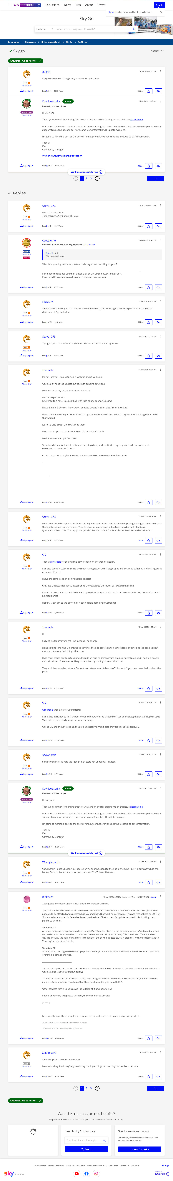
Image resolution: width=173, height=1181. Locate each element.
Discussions (52, 4)
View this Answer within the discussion (62, 155)
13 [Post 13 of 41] (47, 882)
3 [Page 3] (91, 178)
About (89, 4)
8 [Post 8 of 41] (46, 613)
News (67, 4)
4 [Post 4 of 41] (46, 322)
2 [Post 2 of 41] (46, 226)
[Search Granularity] (45, 29)
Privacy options (40, 1166)
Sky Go (87, 18)
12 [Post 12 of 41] (47, 166)
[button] (160, 71)
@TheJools (55, 561)
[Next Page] (97, 178)
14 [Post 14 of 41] (47, 1038)
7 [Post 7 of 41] (46, 540)
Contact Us (124, 1166)
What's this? (26, 86)
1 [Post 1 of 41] (46, 91)
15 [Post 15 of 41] (47, 1076)
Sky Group (135, 1166)
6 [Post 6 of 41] (46, 502)
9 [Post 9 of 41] (46, 688)
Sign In (159, 5)
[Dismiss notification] (161, 12)
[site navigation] (9, 5)
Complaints (113, 1166)
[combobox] (92, 29)
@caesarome (136, 119)
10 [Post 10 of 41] (47, 740)
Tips (78, 4)
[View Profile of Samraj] (153, 897)
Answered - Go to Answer (25, 60)
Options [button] (155, 50)
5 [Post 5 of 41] (46, 356)
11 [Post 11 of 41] (47, 774)
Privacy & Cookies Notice (75, 1166)
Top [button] (167, 1165)
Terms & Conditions (56, 1166)
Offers (101, 4)
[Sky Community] (27, 5)
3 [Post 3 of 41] (46, 287)
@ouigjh (49, 253)
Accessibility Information (97, 1166)
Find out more (88, 244)
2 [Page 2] (86, 178)
